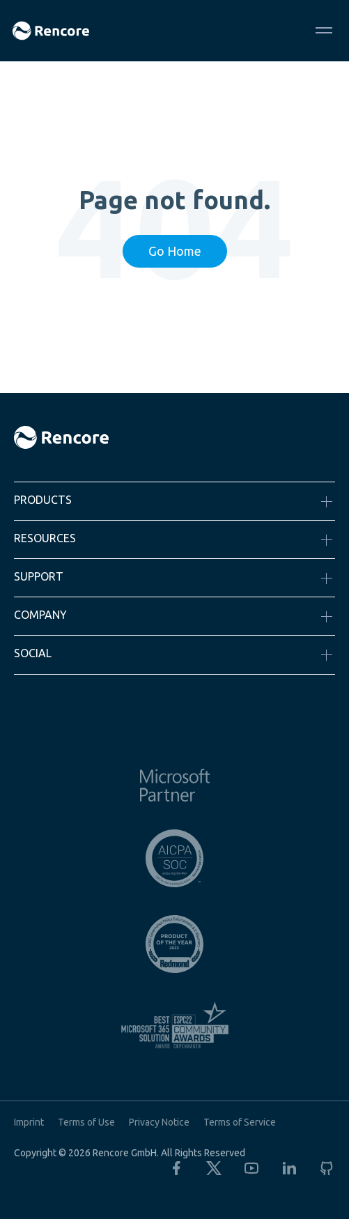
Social (33, 653)
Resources (45, 538)
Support (38, 576)
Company (40, 614)
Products (43, 499)
